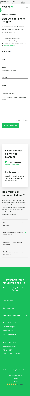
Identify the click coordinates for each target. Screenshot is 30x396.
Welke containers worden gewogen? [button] (14, 243)
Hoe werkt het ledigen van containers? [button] (14, 233)
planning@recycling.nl (12, 164)
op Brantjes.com (9, 45)
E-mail (4, 85)
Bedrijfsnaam (6, 51)
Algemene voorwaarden (15, 375)
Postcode (4, 77)
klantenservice (12, 181)
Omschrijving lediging (8, 93)
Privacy (16, 378)
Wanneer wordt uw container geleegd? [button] (14, 224)
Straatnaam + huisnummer (9, 70)
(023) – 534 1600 (14, 162)
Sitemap (15, 381)
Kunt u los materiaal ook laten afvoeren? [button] (14, 253)
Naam (4, 60)
